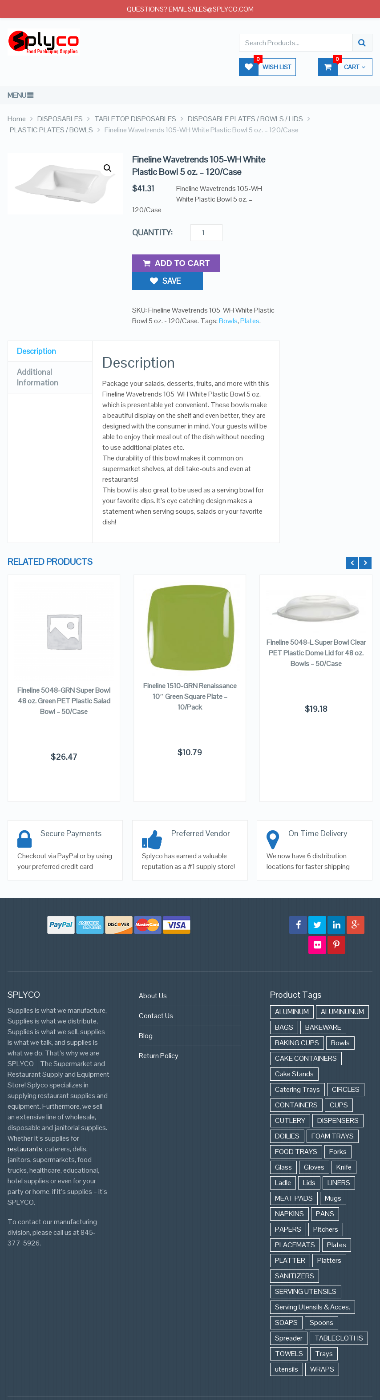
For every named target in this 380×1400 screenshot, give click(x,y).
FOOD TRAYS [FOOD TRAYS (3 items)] (296, 1133)
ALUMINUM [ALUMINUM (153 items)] (292, 993)
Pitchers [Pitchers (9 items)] (325, 1211)
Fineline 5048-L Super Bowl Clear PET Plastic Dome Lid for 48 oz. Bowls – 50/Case (316, 634)
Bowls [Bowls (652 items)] (340, 1024)
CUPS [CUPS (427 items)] (339, 1086)
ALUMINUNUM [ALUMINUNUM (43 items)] (342, 993)
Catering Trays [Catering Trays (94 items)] (297, 1071)
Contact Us (156, 997)
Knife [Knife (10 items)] (344, 1149)
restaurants (25, 1130)
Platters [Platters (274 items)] (329, 1242)
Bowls (228, 302)
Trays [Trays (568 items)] (324, 1335)
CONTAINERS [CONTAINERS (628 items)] (296, 1086)
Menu (17, 95)
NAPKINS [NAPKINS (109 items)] (289, 1195)
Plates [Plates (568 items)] (336, 1226)
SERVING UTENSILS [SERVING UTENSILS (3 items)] (305, 1273)
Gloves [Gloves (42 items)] (314, 1149)
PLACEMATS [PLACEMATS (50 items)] (295, 1226)
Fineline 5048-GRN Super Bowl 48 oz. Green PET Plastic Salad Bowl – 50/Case (63, 682)
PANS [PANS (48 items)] (325, 1195)
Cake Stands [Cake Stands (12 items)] (294, 1055)
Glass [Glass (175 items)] (283, 1149)
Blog (146, 1017)
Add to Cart (176, 263)
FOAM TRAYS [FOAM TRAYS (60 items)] (332, 1117)
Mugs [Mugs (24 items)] (333, 1180)
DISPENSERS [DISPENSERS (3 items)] (338, 1102)
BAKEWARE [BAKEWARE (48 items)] (323, 1009)
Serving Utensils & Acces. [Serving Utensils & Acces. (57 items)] (312, 1288)
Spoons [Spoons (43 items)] (321, 1304)
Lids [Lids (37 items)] (309, 1164)
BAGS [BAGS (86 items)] (284, 1009)
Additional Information (37, 358)
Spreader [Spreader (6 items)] (289, 1320)
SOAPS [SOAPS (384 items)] (286, 1304)
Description (37, 332)
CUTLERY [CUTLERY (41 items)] (290, 1102)
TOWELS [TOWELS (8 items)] (289, 1335)
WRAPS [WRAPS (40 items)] (322, 1351)
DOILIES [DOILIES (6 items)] (287, 1117)
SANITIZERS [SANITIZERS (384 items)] (294, 1257)
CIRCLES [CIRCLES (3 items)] (346, 1071)
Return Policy (158, 1037)
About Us (153, 977)
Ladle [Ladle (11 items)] (283, 1164)
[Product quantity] (206, 232)
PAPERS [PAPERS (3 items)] (288, 1211)
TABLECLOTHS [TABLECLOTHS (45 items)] (339, 1320)
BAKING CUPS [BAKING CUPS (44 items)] (297, 1024)
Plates (249, 302)
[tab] (50, 332)
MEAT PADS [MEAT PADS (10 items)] (294, 1180)
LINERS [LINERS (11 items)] (338, 1164)
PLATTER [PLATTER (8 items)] (290, 1242)
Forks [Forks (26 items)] (338, 1133)
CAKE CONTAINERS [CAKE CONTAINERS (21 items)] (306, 1040)
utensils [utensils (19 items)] (286, 1351)
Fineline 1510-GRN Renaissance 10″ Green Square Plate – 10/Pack (190, 677)
